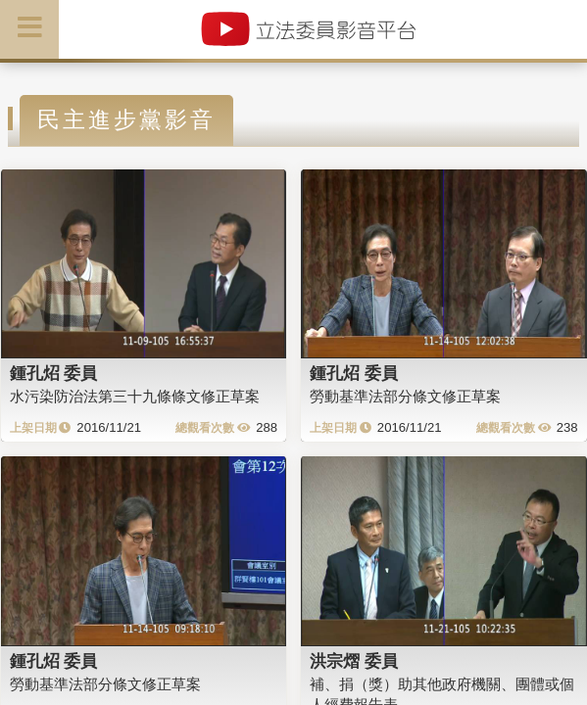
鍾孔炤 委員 (54, 373)
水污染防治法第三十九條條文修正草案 (135, 396)
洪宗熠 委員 (354, 661)
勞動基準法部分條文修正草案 (405, 396)
